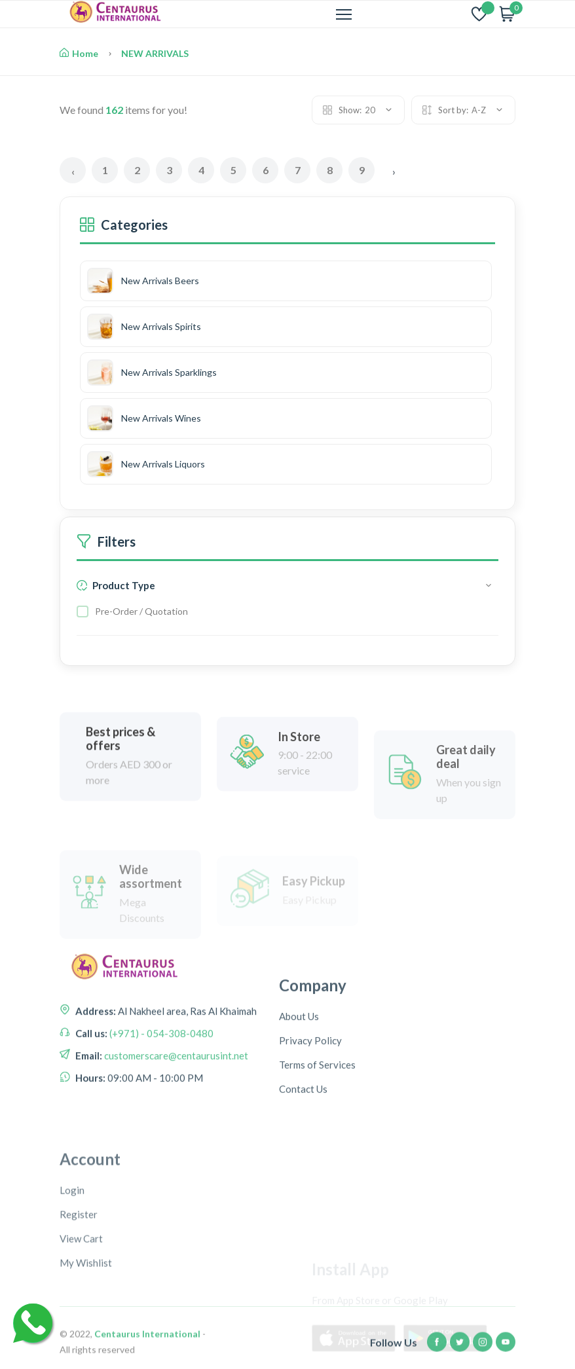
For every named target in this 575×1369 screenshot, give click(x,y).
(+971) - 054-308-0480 (160, 1082)
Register (79, 1324)
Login (72, 1300)
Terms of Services (317, 1136)
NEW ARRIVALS (155, 53)
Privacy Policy (310, 1112)
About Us (299, 1088)
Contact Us (303, 1161)
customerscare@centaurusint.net (175, 1104)
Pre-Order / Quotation (141, 611)
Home (79, 53)
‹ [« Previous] (73, 171)
